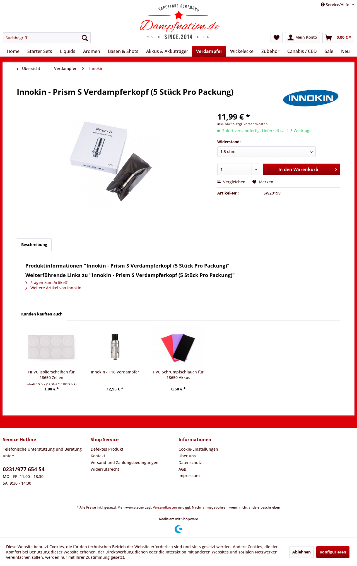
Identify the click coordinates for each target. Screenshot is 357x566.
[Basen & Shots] (123, 51)
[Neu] (345, 51)
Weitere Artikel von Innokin (53, 287)
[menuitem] (47, 37)
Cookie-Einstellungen (198, 449)
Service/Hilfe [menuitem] (335, 4)
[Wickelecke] (241, 51)
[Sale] (329, 51)
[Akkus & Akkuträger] (167, 51)
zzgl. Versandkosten (252, 124)
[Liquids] (67, 51)
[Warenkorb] (338, 37)
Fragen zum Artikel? (46, 282)
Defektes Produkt (107, 449)
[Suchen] (85, 37)
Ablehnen (301, 552)
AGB (182, 469)
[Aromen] (91, 51)
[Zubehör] (270, 51)
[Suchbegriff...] (47, 37)
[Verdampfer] (209, 51)
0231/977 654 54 (24, 469)
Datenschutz (190, 462)
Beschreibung (34, 244)
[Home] (13, 51)
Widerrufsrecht (105, 469)
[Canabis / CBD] (302, 51)
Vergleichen (231, 181)
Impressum (189, 475)
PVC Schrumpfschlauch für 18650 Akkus (178, 374)
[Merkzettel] (277, 37)
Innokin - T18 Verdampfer (115, 372)
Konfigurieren (333, 552)
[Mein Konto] (302, 37)
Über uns (187, 455)
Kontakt (98, 455)
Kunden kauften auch (41, 314)
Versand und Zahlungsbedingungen (124, 462)
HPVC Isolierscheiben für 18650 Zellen (51, 374)
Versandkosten (165, 507)
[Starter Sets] (39, 51)
